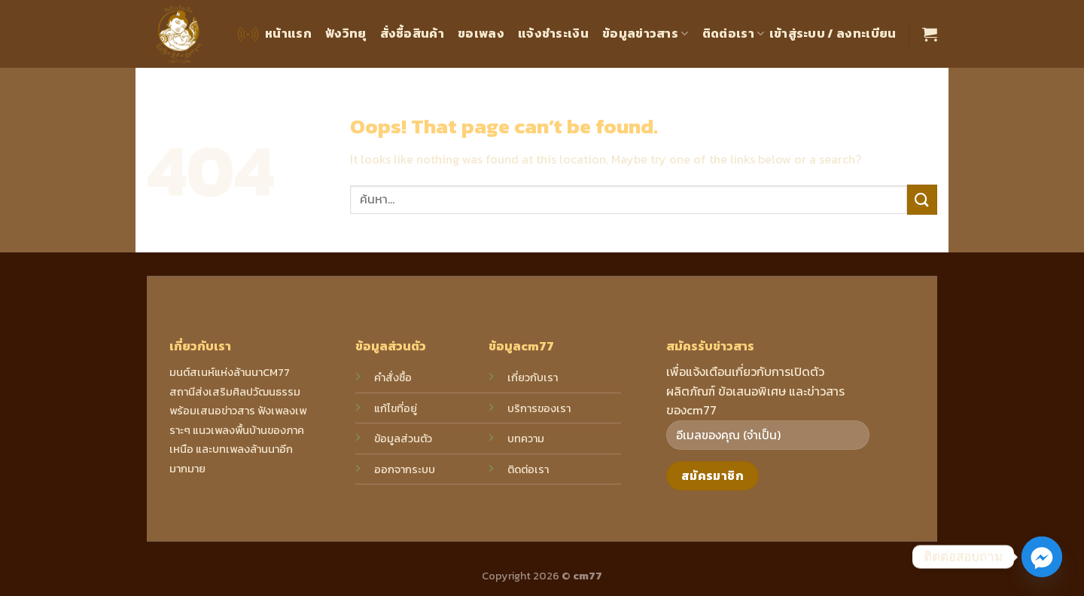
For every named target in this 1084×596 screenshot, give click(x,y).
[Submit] (922, 199)
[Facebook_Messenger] (1042, 556)
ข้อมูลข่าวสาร (645, 33)
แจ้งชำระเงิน (553, 33)
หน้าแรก (273, 34)
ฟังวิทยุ (346, 33)
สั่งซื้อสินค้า (412, 33)
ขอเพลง (481, 33)
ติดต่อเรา (733, 33)
